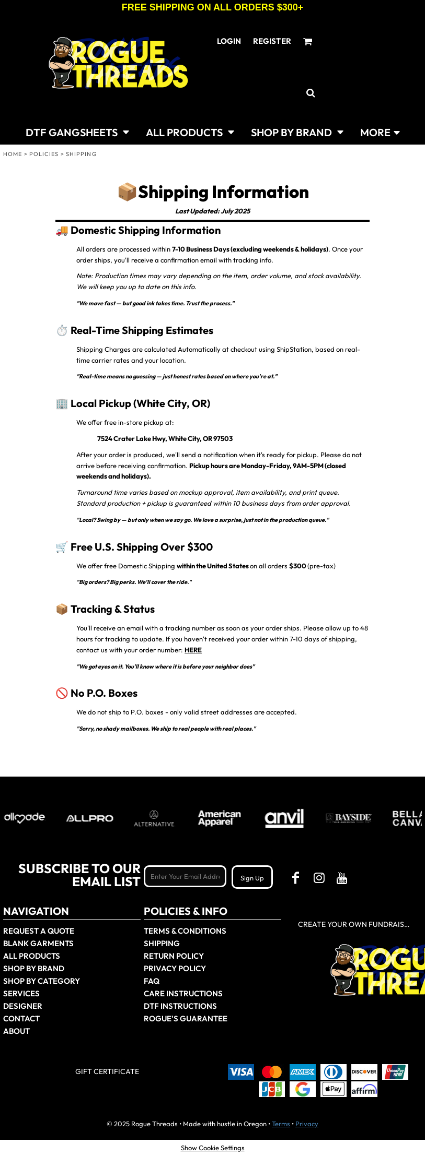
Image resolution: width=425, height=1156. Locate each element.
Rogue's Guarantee (185, 1018)
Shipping (162, 943)
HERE (193, 650)
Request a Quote (38, 931)
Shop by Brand (33, 968)
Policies (44, 154)
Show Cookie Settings (213, 1147)
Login (229, 41)
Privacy (306, 1123)
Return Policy (174, 956)
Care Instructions (183, 993)
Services (21, 993)
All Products (31, 956)
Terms (281, 1123)
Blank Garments (38, 943)
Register (272, 41)
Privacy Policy (175, 968)
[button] (77, 131)
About (16, 1031)
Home (12, 154)
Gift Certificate (107, 1071)
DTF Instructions (180, 1006)
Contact (21, 1018)
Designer (22, 1006)
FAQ (151, 981)
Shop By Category (41, 981)
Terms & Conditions (185, 931)
